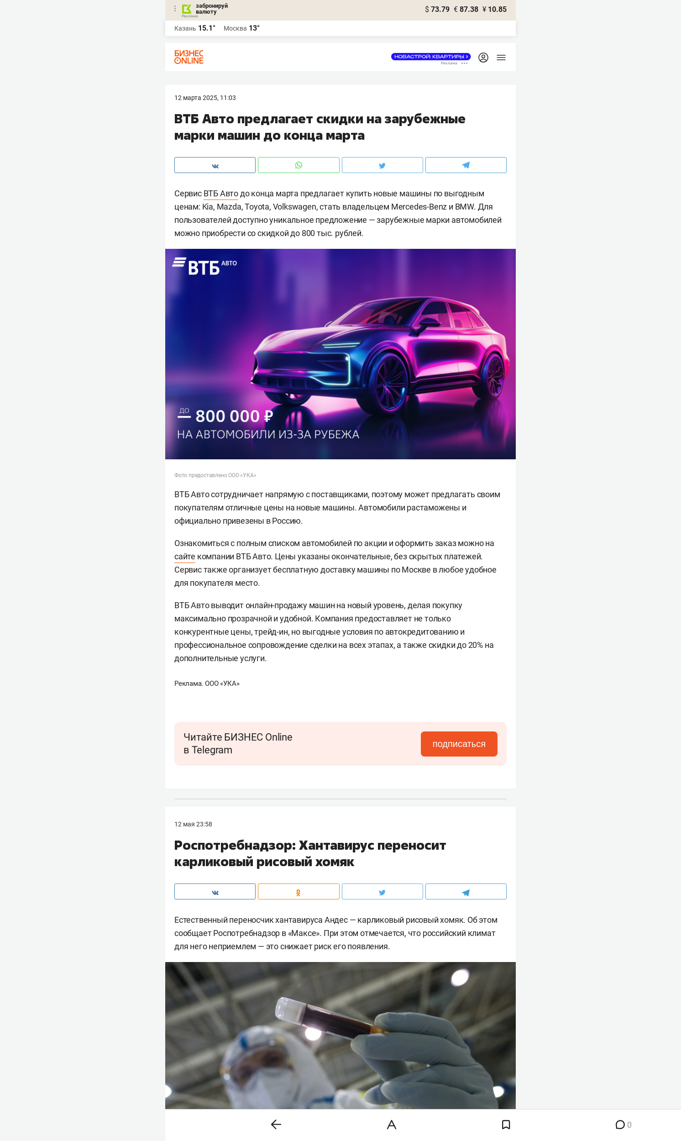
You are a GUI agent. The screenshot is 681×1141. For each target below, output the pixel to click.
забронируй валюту (212, 9)
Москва (235, 28)
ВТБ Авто (221, 193)
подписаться (459, 744)
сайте (184, 556)
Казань (185, 28)
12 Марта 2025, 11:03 (205, 97)
